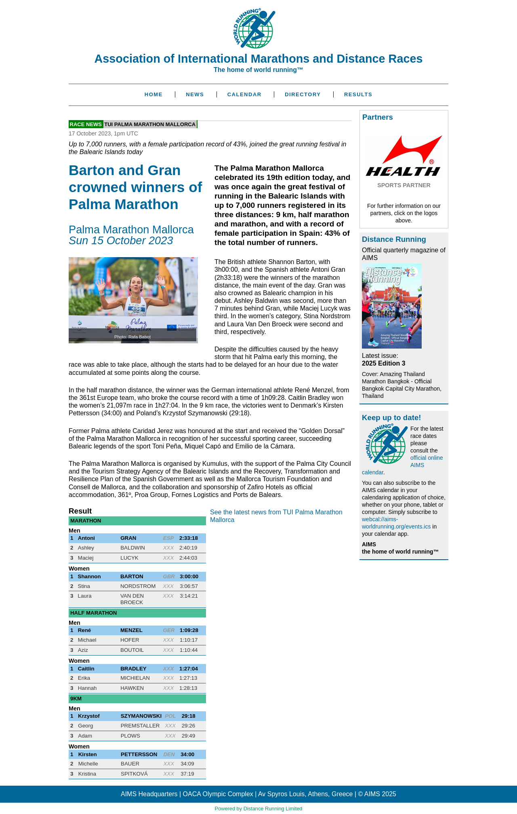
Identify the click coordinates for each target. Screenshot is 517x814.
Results (358, 94)
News (195, 94)
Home (154, 94)
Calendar (244, 94)
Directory (303, 94)
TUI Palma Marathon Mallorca (149, 124)
